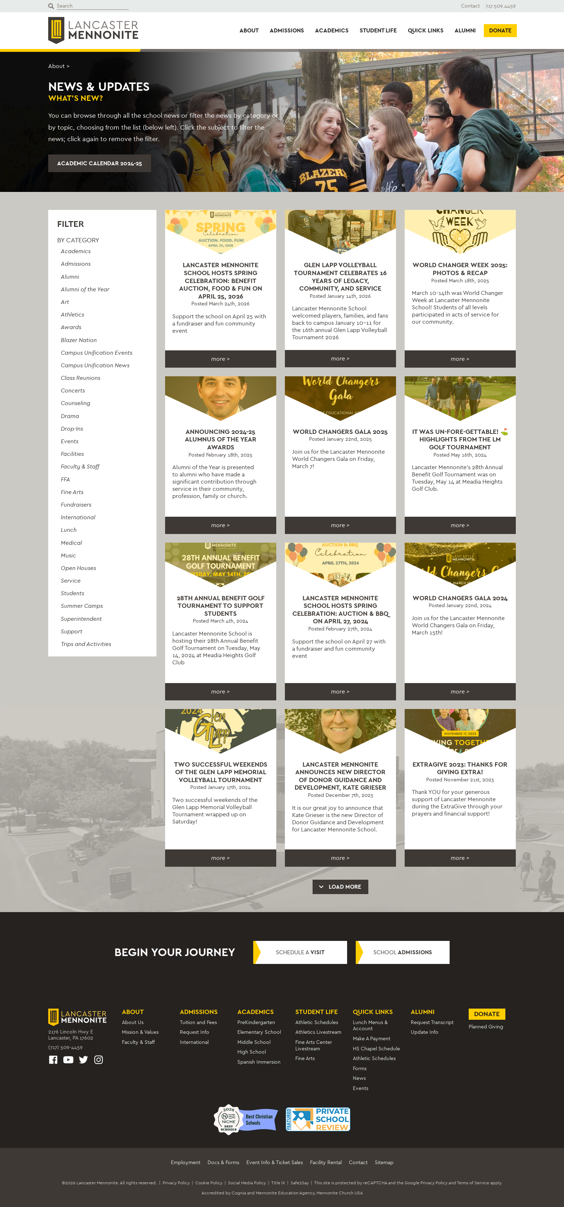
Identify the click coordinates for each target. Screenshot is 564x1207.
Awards (71, 327)
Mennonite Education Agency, (285, 1192)
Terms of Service (473, 1182)
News (359, 1078)
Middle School (253, 1042)
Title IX (278, 1182)
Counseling (75, 403)
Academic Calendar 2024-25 (99, 163)
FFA (65, 479)
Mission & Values (140, 1032)
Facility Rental (326, 1162)
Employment (185, 1162)
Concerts (73, 390)
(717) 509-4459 (65, 1047)
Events (69, 441)
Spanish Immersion (259, 1062)
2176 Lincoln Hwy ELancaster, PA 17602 (70, 1035)
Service (71, 580)
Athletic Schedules (316, 1022)
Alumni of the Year (85, 289)
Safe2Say (300, 1182)
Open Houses (78, 568)
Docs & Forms (223, 1162)
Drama (70, 416)
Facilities (72, 453)
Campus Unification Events (96, 352)
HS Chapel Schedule (376, 1048)
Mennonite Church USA (340, 1192)
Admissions (287, 30)
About (249, 30)
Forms (360, 1068)
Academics (332, 30)
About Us (133, 1022)
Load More (339, 887)
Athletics (72, 314)
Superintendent (81, 618)
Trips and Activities (86, 644)
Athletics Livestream (318, 1032)
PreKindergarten (256, 1022)
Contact (470, 6)
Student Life (378, 30)
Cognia (239, 1192)
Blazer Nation (79, 340)
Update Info (424, 1032)
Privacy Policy (176, 1182)
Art (65, 302)
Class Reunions (80, 377)
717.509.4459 (501, 6)
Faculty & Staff (80, 466)
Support (71, 631)
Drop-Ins (72, 428)
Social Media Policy (247, 1182)
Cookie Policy (208, 1182)
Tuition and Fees (198, 1022)
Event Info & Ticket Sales (274, 1162)
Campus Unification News (95, 365)
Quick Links (426, 30)
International (78, 517)
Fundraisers (76, 504)
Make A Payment (371, 1038)
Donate (500, 30)
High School (251, 1052)
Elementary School (259, 1032)
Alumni (465, 30)
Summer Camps (82, 605)
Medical (71, 542)
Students (72, 593)
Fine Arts (72, 492)
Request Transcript (432, 1022)
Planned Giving (486, 1026)
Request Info (194, 1032)
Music (68, 555)
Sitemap (384, 1162)
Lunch (69, 529)
